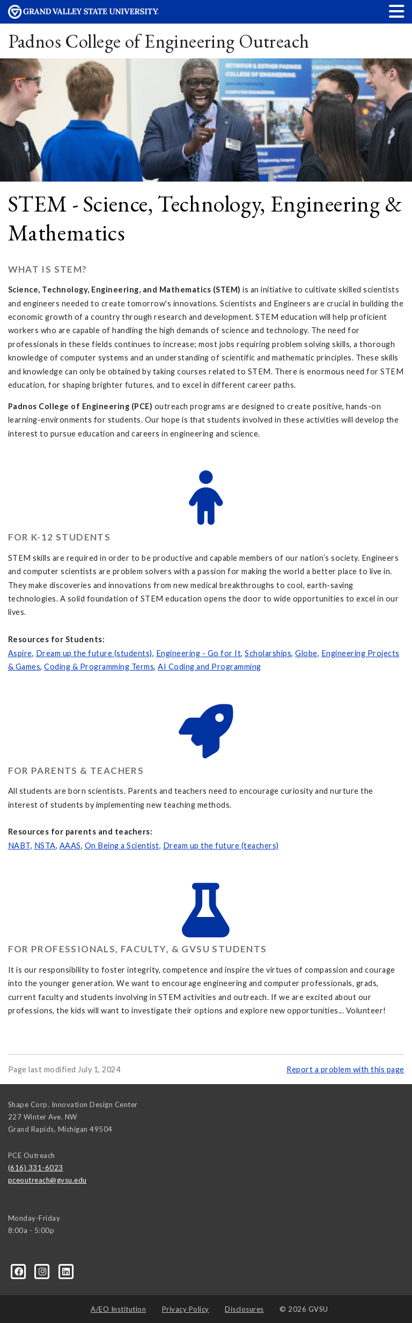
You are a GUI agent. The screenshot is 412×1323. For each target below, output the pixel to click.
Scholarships (268, 653)
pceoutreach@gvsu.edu (47, 1180)
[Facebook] (20, 1271)
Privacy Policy (185, 1309)
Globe (306, 653)
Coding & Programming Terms (99, 666)
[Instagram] (43, 1271)
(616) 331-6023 (35, 1167)
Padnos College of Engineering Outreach (159, 41)
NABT (19, 845)
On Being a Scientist (122, 845)
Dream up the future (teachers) (221, 845)
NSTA (45, 845)
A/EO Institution (118, 1309)
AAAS (70, 845)
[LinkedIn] (66, 1271)
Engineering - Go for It (198, 653)
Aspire (20, 653)
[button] (397, 11)
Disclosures (244, 1309)
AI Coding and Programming (209, 666)
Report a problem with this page (345, 1069)
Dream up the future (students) (94, 653)
